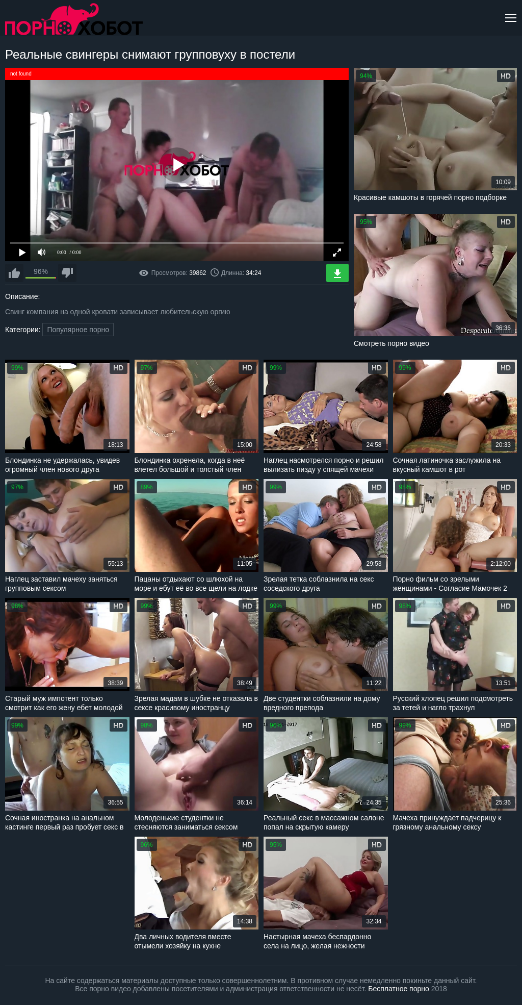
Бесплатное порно (398, 989)
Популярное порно (78, 329)
